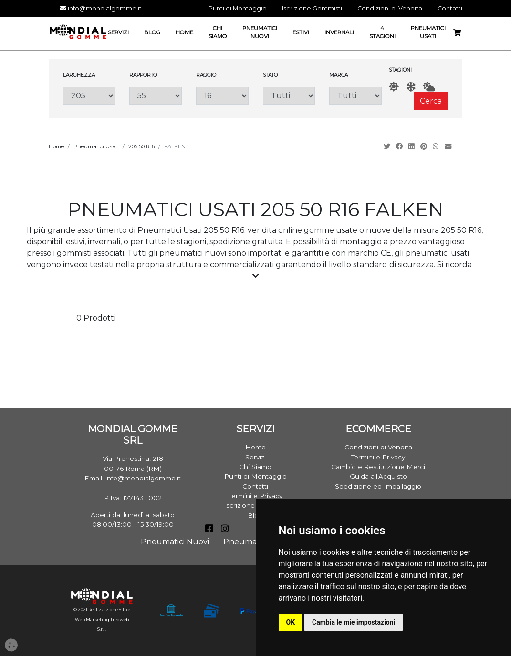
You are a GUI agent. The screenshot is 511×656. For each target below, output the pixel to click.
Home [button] (184, 32)
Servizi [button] (118, 32)
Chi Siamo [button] (218, 32)
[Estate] (394, 86)
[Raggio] (222, 96)
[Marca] (355, 96)
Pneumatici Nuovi (175, 541)
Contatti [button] (450, 8)
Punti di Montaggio (255, 476)
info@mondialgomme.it (101, 8)
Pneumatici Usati (96, 146)
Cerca (431, 100)
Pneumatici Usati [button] (428, 32)
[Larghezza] (89, 96)
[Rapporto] (155, 96)
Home (56, 146)
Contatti (255, 486)
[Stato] (289, 96)
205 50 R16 (141, 146)
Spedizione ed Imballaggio (378, 486)
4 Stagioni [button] (382, 32)
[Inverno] (411, 86)
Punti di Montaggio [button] (238, 8)
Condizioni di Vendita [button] (389, 8)
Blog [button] (152, 32)
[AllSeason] (429, 86)
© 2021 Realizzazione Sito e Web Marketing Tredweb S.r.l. (101, 619)
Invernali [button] (339, 32)
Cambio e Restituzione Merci (378, 466)
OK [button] (290, 622)
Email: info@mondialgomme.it (132, 478)
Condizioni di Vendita (378, 447)
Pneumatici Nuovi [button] (259, 32)
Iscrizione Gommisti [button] (312, 8)
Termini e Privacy (255, 496)
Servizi (255, 457)
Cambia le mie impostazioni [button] (353, 622)
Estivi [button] (300, 32)
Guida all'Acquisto (378, 476)
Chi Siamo (255, 466)
